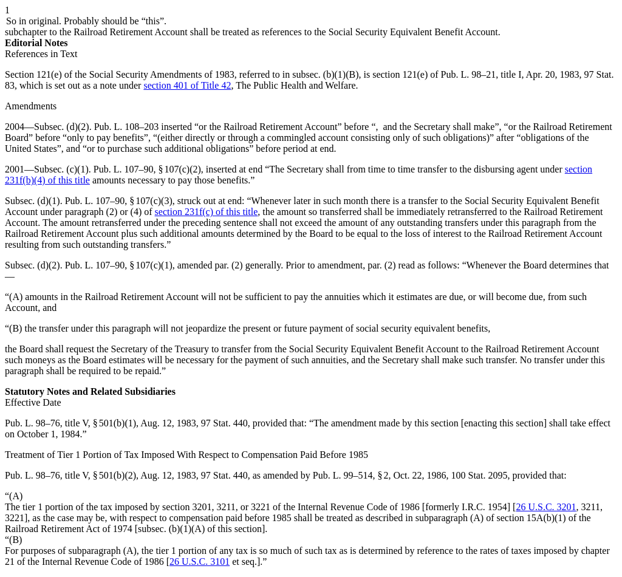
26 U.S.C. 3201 (546, 507)
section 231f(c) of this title (206, 212)
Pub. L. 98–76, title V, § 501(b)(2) (70, 475)
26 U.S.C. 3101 (199, 561)
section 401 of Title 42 (187, 85)
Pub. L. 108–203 (126, 126)
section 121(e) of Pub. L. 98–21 (434, 74)
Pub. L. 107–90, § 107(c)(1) (119, 265)
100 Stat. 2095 (479, 475)
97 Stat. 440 (224, 423)
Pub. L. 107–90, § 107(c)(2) (147, 169)
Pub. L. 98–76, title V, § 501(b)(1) (70, 423)
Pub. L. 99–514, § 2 (351, 475)
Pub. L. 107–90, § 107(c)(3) (119, 201)
